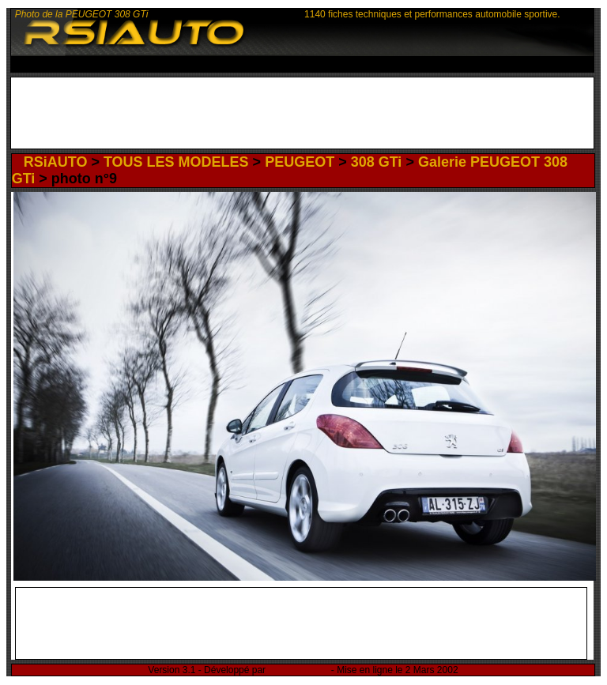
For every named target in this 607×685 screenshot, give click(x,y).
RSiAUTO (56, 162)
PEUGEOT (299, 162)
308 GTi (376, 162)
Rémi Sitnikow (298, 670)
